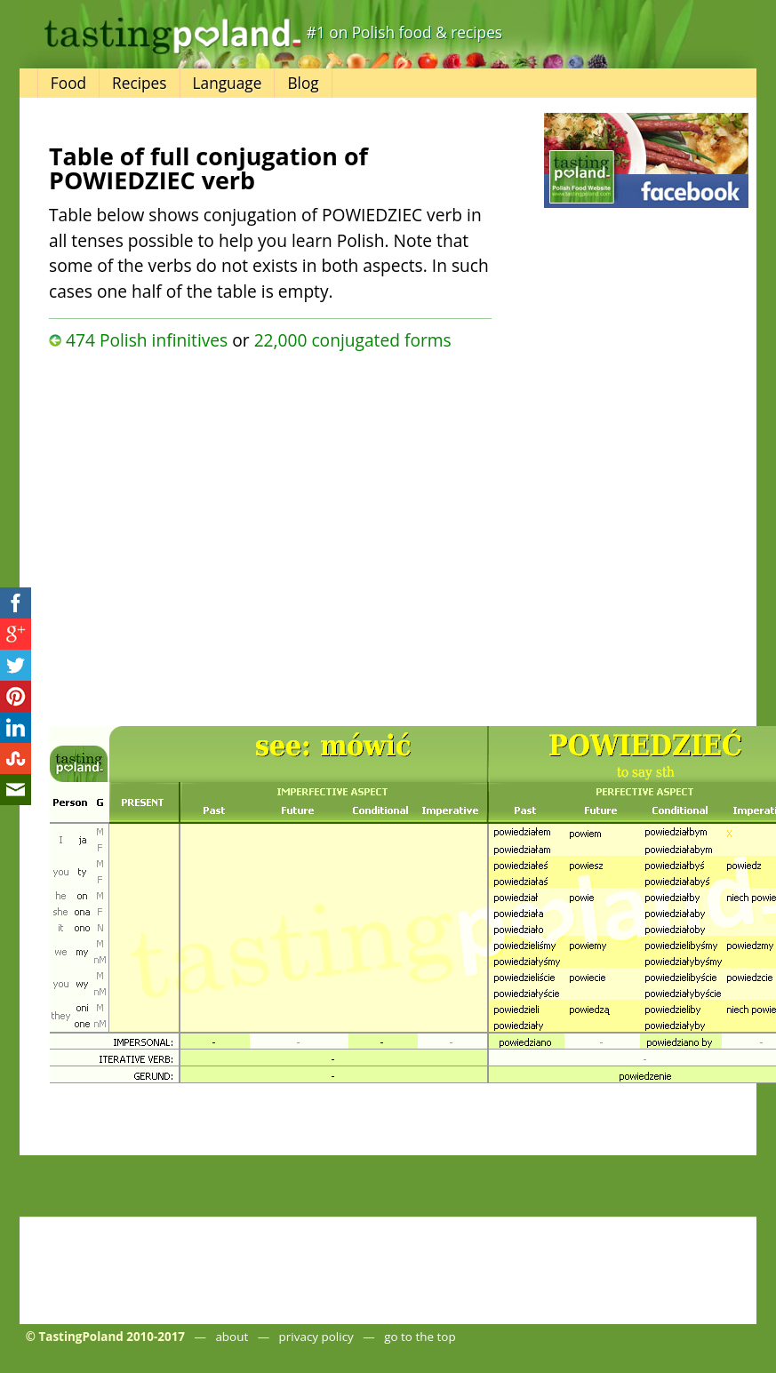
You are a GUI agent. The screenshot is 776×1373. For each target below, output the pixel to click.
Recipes (139, 83)
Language (227, 83)
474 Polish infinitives (147, 340)
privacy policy (316, 1337)
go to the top (419, 1337)
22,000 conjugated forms (353, 340)
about (231, 1337)
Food (68, 83)
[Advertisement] (194, 533)
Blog (302, 83)
